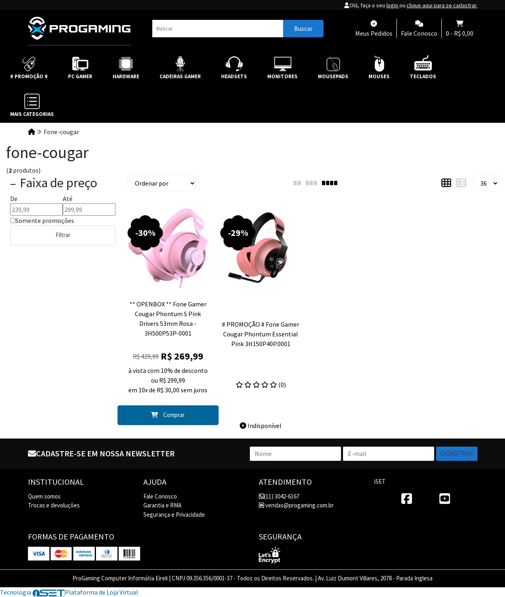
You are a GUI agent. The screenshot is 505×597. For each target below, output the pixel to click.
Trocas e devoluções (54, 505)
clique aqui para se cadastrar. (442, 5)
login (392, 5)
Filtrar (62, 235)
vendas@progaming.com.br (296, 505)
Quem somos (44, 496)
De (13, 199)
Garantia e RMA (162, 505)
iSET (380, 481)
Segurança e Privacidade (174, 514)
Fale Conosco (160, 496)
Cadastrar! (456, 453)
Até (67, 199)
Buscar (303, 28)
